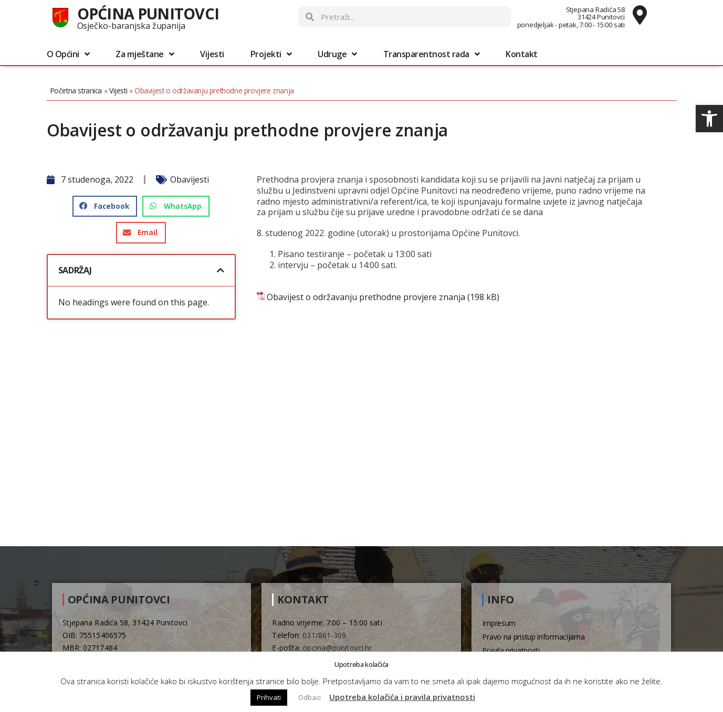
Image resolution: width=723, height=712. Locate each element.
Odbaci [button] (309, 697)
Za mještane (145, 54)
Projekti (271, 54)
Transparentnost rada (431, 54)
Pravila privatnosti (510, 650)
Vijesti (212, 54)
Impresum (499, 623)
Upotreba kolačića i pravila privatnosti (402, 697)
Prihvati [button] (269, 697)
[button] (709, 118)
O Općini (68, 54)
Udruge (337, 54)
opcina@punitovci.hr (337, 648)
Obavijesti (189, 179)
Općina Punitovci (148, 13)
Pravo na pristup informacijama (533, 637)
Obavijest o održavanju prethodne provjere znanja (366, 297)
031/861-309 (324, 635)
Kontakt (522, 54)
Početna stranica (76, 90)
